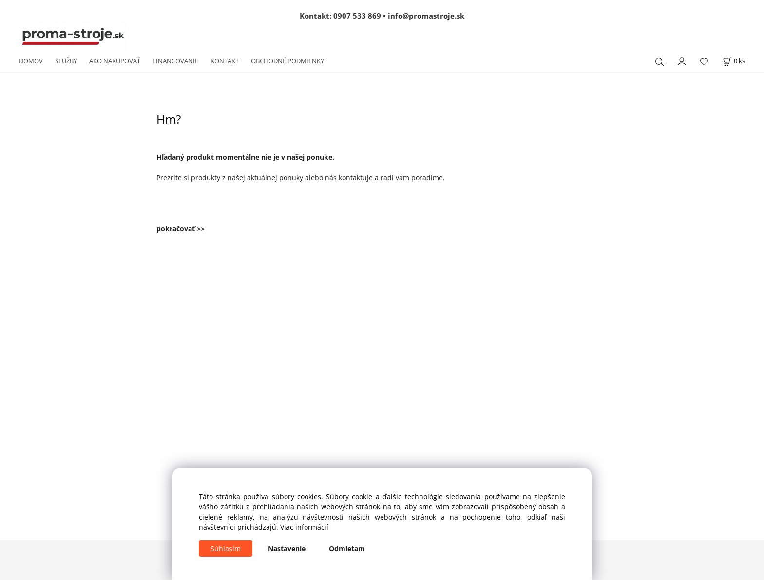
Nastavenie (287, 548)
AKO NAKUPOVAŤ (114, 60)
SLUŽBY (66, 60)
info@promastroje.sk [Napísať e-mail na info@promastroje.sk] (426, 15)
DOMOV (31, 60)
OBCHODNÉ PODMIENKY (287, 60)
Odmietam (347, 548)
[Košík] (734, 61)
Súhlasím (225, 548)
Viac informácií (304, 527)
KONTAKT (224, 60)
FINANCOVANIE (175, 60)
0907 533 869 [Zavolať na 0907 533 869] (357, 15)
